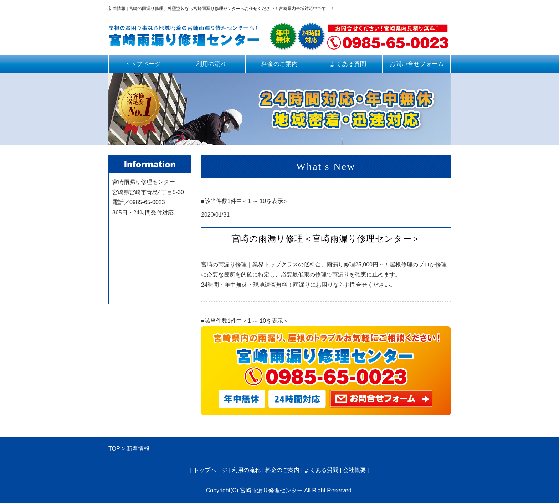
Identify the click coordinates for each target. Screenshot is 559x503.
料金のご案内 (279, 64)
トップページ (142, 64)
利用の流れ (211, 64)
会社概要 (354, 470)
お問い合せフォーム (416, 64)
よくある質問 (348, 64)
